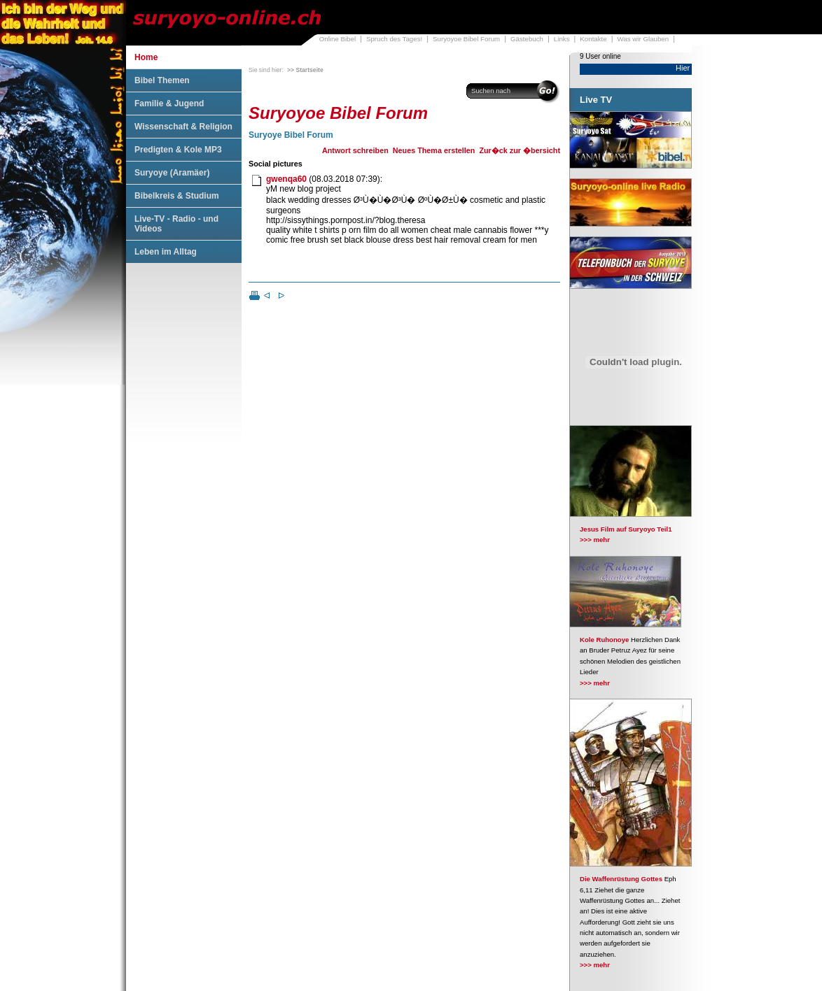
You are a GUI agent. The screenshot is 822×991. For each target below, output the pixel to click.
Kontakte (593, 39)
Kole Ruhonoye (604, 639)
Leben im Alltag (165, 252)
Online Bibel (337, 39)
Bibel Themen (162, 80)
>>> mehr (595, 539)
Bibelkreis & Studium (176, 196)
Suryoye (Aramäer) (171, 173)
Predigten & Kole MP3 (178, 150)
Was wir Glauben (643, 39)
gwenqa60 (286, 179)
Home (146, 57)
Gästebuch (526, 39)
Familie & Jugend (169, 103)
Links (562, 39)
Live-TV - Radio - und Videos (176, 224)
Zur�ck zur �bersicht (519, 150)
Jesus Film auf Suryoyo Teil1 (626, 529)
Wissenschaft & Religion (183, 126)
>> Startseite (305, 69)
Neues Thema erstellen (434, 150)
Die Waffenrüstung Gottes (621, 879)
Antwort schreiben (355, 150)
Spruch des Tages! (394, 39)
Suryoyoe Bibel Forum (466, 39)
